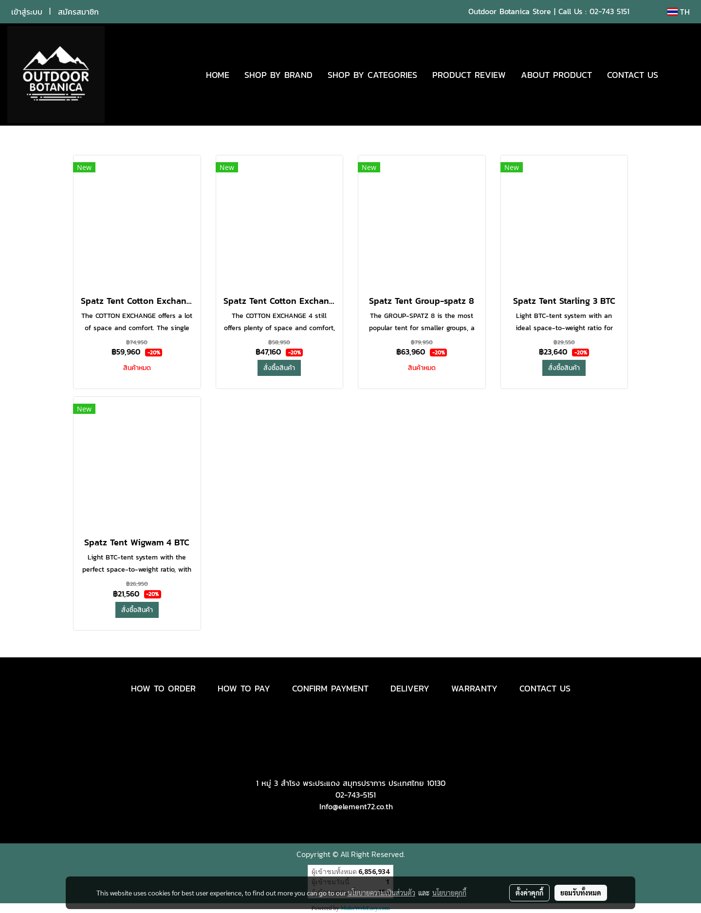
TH (678, 12)
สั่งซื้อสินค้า (279, 368)
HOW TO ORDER (163, 688)
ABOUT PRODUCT (556, 74)
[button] (680, 74)
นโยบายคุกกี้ (449, 892)
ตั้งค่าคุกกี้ (529, 892)
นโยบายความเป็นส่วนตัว (381, 892)
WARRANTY (474, 688)
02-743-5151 (355, 795)
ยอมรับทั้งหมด (580, 892)
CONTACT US (632, 74)
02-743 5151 (609, 11)
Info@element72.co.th (356, 806)
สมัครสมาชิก (78, 12)
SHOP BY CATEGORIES (372, 74)
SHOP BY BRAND (278, 74)
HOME (217, 74)
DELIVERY (409, 688)
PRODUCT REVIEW (469, 74)
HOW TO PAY (244, 688)
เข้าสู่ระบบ (26, 12)
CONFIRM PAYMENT (330, 688)
